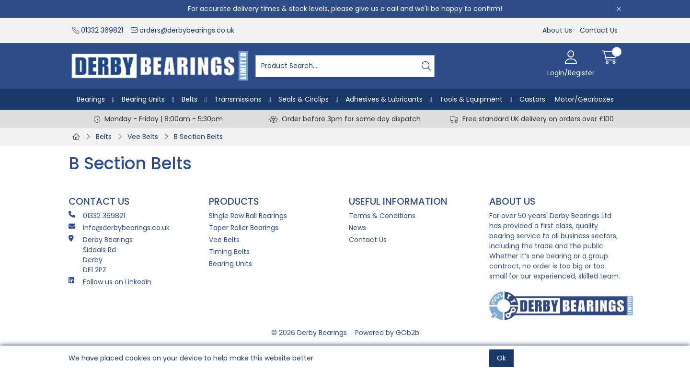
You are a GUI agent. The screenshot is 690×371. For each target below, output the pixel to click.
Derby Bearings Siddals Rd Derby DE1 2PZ (101, 255)
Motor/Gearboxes (584, 99)
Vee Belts (142, 136)
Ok (501, 358)
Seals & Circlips (303, 99)
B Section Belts (198, 136)
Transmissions (238, 99)
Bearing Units (143, 99)
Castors (532, 99)
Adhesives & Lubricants (384, 99)
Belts (189, 99)
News (357, 227)
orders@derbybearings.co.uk (182, 30)
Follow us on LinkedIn (110, 282)
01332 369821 (97, 30)
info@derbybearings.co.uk (119, 227)
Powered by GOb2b (387, 332)
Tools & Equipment (471, 99)
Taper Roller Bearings (243, 227)
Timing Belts (229, 251)
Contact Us (599, 30)
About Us (557, 30)
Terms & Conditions (382, 215)
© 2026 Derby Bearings (309, 332)
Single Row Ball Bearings (248, 215)
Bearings (91, 99)
